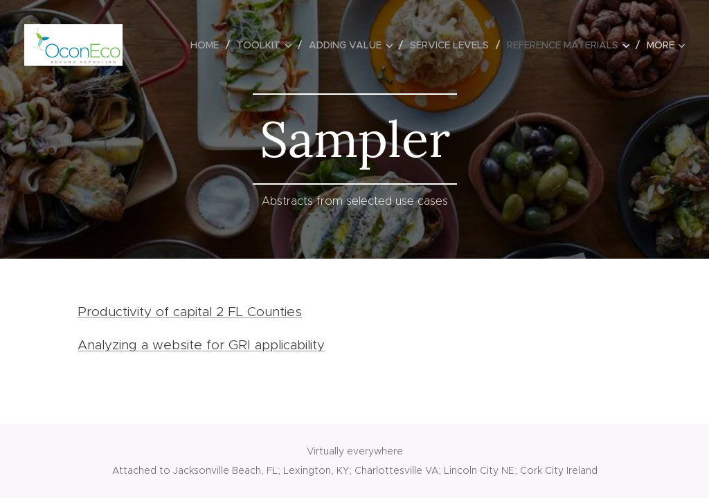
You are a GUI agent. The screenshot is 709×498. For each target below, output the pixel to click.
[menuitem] (208, 45)
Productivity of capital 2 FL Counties (190, 312)
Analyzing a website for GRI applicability (201, 345)
